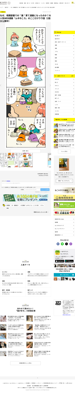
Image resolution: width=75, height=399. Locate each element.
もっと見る (64, 151)
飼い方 (56, 82)
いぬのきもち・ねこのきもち (9, 383)
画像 (56, 57)
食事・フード (58, 101)
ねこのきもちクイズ (59, 225)
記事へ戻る (25, 151)
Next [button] (50, 85)
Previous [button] (0, 85)
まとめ (56, 64)
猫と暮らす (57, 35)
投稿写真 (47, 3)
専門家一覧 (61, 383)
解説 (56, 61)
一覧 (72, 75)
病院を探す (61, 3)
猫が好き (6, 7)
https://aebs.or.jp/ (66, 314)
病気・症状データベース (60, 42)
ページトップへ (37, 378)
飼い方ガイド (67, 3)
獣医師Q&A (56, 3)
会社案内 (29, 385)
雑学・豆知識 (58, 95)
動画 (56, 54)
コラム (42, 205)
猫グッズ (57, 98)
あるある (57, 92)
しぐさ (56, 104)
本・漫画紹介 (15, 205)
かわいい (57, 85)
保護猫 (8, 205)
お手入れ (57, 79)
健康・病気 (57, 107)
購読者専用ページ (59, 235)
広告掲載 (28, 383)
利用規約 (34, 383)
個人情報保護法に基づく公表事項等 (40, 385)
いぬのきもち (21, 383)
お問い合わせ (69, 383)
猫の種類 (57, 67)
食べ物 (32, 3)
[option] (25, 85)
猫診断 (56, 231)
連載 (25, 3)
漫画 (7, 208)
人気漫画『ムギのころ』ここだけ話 (29, 205)
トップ (1, 7)
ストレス (57, 88)
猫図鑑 (51, 3)
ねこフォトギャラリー (60, 228)
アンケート (57, 70)
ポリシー (39, 383)
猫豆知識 (21, 3)
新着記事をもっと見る (25, 363)
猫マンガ (28, 3)
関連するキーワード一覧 (40, 212)
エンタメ (43, 3)
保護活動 (57, 114)
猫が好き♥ (57, 38)
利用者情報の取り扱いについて (50, 383)
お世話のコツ (37, 3)
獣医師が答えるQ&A (59, 219)
